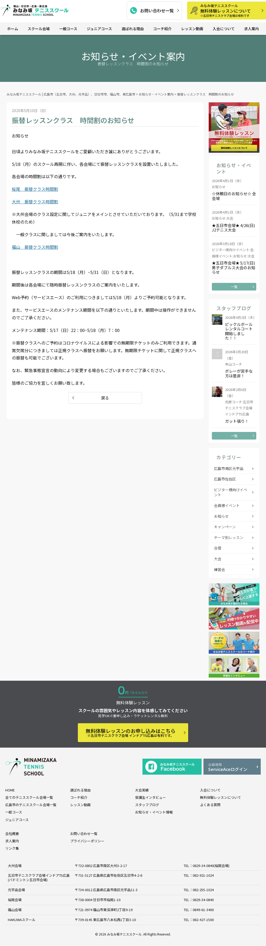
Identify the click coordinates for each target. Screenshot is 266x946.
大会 (217, 558)
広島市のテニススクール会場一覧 (31, 804)
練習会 (219, 569)
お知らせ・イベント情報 (154, 812)
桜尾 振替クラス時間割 (35, 189)
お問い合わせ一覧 (157, 10)
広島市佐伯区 (225, 479)
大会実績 (142, 790)
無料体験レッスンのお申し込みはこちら (131, 732)
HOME (10, 790)
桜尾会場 (15, 899)
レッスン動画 (192, 28)
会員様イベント (227, 505)
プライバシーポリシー (87, 840)
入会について (224, 28)
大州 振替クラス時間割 (35, 201)
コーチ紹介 (162, 28)
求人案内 (251, 28)
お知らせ (221, 516)
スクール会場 (39, 28)
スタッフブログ (147, 804)
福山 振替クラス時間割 (35, 247)
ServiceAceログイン (232, 767)
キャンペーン (225, 526)
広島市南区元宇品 (228, 468)
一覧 (234, 286)
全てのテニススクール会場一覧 (29, 797)
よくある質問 (210, 804)
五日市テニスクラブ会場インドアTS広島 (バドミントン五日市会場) (39, 877)
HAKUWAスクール (21, 919)
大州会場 (15, 865)
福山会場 (15, 909)
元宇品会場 (16, 889)
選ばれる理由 (133, 28)
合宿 (217, 548)
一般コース (68, 28)
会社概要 (12, 833)
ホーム (12, 28)
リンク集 (12, 848)
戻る (105, 397)
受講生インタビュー (150, 797)
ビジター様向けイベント (230, 492)
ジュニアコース (99, 28)
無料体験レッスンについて (231, 10)
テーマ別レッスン (228, 537)
